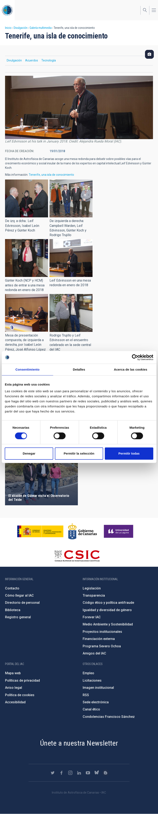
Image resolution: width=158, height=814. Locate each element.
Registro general (18, 617)
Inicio (8, 27)
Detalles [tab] (79, 369)
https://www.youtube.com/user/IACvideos (88, 772)
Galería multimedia (41, 27)
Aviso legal (13, 688)
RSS (86, 695)
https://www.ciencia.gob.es (40, 531)
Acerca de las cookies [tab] (130, 369)
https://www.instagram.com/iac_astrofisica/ (70, 772)
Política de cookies (19, 695)
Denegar (29, 453)
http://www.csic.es (77, 556)
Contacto (12, 588)
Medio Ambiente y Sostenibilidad (108, 624)
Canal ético (91, 709)
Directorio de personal (22, 603)
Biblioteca (12, 610)
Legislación (92, 588)
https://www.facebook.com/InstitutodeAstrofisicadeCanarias (61, 772)
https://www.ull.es (119, 531)
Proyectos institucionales (102, 632)
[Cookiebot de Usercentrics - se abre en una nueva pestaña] (134, 357)
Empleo (88, 673)
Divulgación (20, 27)
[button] (26, 198)
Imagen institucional (98, 688)
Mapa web (13, 673)
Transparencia (94, 595)
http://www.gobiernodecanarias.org (82, 531)
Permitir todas (129, 453)
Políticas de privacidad (22, 680)
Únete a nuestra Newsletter (79, 743)
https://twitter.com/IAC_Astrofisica (52, 772)
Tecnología (48, 60)
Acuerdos (31, 60)
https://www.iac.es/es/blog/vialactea (105, 772)
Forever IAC (92, 617)
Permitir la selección (79, 453)
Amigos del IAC (94, 653)
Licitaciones (92, 680)
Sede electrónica (96, 702)
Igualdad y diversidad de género (107, 610)
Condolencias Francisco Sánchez (109, 717)
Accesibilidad (15, 702)
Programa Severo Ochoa (102, 646)
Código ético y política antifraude (108, 603)
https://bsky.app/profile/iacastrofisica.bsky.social (96, 772)
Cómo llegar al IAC (19, 595)
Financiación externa (99, 639)
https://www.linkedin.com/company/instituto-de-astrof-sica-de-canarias (79, 772)
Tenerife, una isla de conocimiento (51, 174)
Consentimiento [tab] (27, 369)
